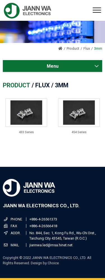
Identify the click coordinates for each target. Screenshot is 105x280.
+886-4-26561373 (43, 219)
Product (73, 48)
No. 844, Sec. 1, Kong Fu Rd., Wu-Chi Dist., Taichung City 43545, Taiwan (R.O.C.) (62, 235)
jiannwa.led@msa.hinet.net (51, 245)
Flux (86, 48)
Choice (53, 263)
